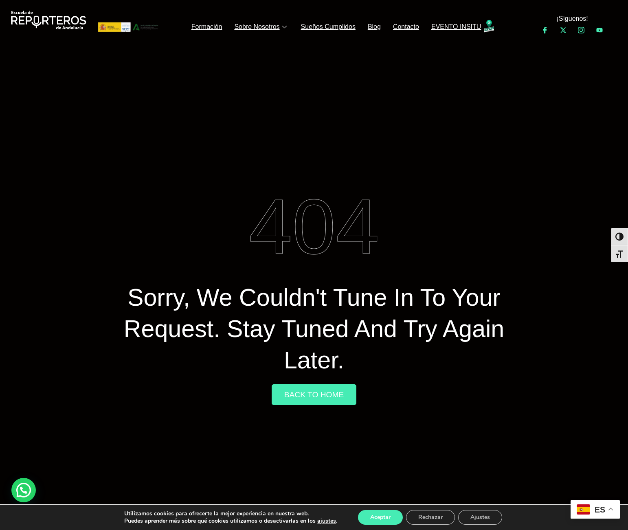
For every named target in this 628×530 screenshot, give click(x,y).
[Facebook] (545, 30)
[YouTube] (599, 30)
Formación (206, 26)
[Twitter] (563, 30)
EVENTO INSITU (456, 26)
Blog (374, 26)
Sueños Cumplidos (328, 26)
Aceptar (380, 517)
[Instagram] (581, 30)
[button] (23, 490)
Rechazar (430, 517)
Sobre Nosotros (261, 26)
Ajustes (480, 517)
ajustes (326, 521)
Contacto (406, 26)
